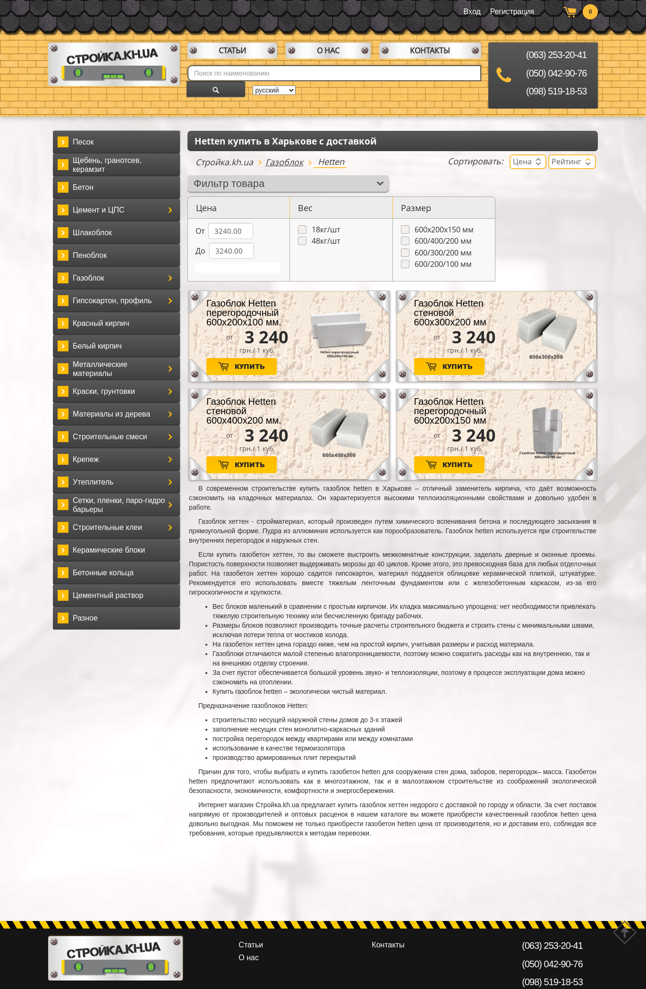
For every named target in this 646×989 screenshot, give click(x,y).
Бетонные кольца (103, 573)
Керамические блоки (109, 550)
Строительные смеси (110, 437)
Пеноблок (90, 255)
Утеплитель (93, 482)
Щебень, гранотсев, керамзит (107, 164)
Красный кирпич (101, 323)
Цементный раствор (108, 595)
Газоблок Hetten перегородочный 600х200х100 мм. (243, 312)
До (200, 251)
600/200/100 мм (443, 264)
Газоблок (88, 278)
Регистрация (512, 12)
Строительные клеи (107, 527)
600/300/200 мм (443, 252)
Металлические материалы (100, 368)
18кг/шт (326, 229)
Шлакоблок (92, 233)
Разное (85, 618)
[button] (170, 210)
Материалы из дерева (111, 414)
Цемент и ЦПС (99, 210)
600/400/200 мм (443, 241)
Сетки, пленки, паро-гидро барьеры (119, 504)
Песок (83, 142)
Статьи (232, 50)
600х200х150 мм (444, 229)
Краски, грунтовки (104, 391)
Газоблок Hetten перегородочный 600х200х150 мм (450, 411)
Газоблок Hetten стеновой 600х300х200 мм (450, 312)
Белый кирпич (97, 346)
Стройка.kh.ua (224, 162)
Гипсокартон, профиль (112, 301)
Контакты (430, 50)
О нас (328, 50)
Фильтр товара (229, 183)
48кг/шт (326, 241)
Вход (472, 12)
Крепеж (86, 459)
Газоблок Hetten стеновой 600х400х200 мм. (243, 411)
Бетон (83, 187)
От (200, 231)
